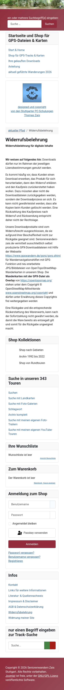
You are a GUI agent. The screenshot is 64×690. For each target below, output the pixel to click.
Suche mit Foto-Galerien (22, 403)
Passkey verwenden (32, 533)
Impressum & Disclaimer (23, 601)
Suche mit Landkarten (21, 398)
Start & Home (16, 50)
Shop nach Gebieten (28, 350)
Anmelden (32, 544)
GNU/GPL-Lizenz (48, 675)
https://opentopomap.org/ (36, 280)
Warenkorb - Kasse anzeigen (44, 483)
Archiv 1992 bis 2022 (29, 356)
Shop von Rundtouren (29, 363)
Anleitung (14, 66)
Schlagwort (15, 409)
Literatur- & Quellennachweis (25, 595)
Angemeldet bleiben (24, 523)
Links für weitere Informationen (27, 590)
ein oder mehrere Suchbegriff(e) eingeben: (33, 18)
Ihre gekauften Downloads (24, 61)
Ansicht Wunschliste (48, 458)
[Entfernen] (53, 645)
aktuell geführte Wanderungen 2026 (30, 72)
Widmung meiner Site (21, 617)
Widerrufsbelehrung (20, 612)
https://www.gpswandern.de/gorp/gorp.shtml (33, 255)
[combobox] (25, 24)
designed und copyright (32, 107)
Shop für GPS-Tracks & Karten (26, 55)
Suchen (49, 24)
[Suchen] (26, 645)
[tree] (32, 356)
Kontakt (13, 584)
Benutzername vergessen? (24, 556)
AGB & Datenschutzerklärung (25, 606)
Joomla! (10, 675)
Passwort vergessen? (21, 552)
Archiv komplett (17, 414)
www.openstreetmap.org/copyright (26, 292)
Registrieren (15, 561)
